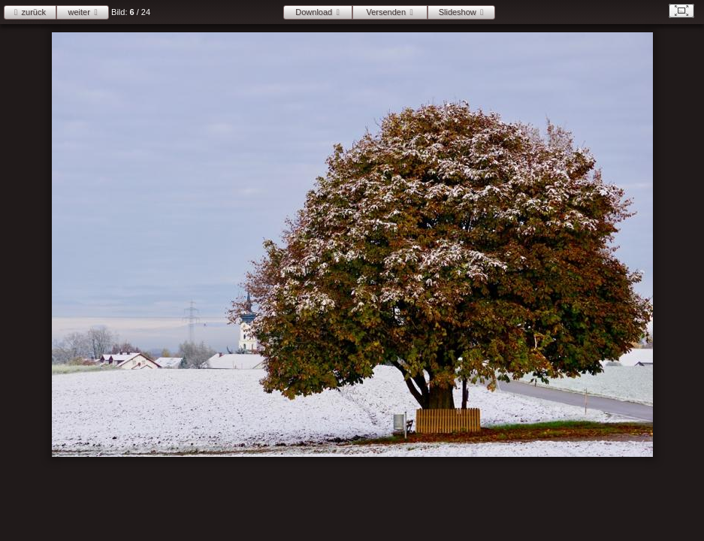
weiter (79, 12)
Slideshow (457, 12)
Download (313, 12)
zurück (34, 12)
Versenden (386, 12)
